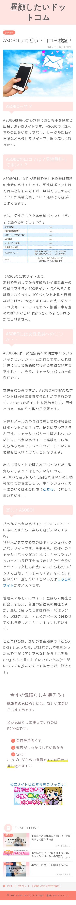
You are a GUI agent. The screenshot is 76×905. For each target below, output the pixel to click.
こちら (48, 489)
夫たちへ (9, 32)
